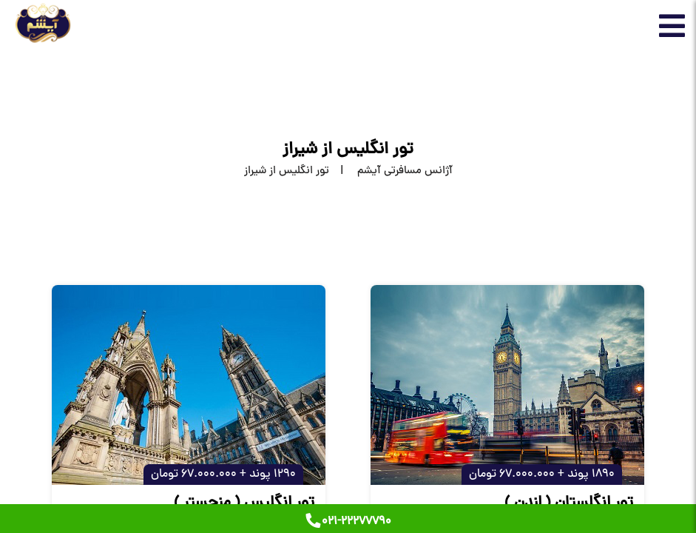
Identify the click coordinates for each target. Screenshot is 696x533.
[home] (391, 171)
